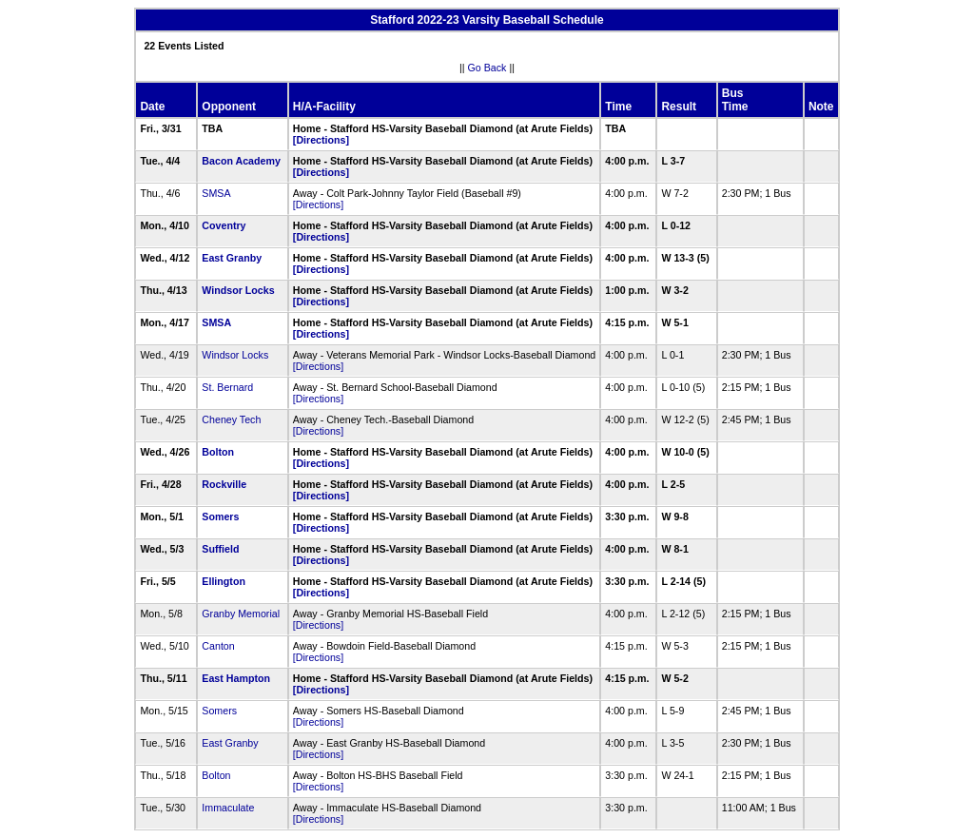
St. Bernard (227, 387)
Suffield (220, 549)
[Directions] (321, 140)
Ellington (223, 581)
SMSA (216, 193)
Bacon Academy (241, 160)
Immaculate (228, 807)
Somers (220, 516)
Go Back (487, 67)
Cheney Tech (231, 419)
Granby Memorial (241, 613)
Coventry (223, 225)
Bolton (218, 452)
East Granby (232, 257)
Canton (218, 646)
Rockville (224, 484)
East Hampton (236, 678)
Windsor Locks (238, 290)
